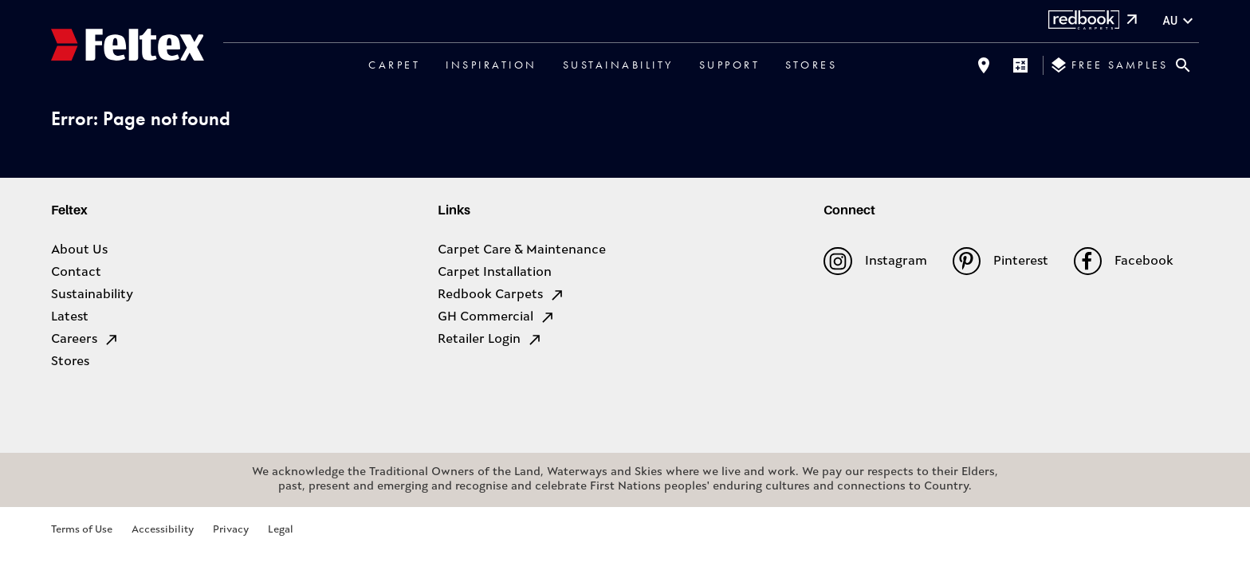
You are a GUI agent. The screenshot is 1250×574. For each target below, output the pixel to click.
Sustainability (618, 64)
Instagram (875, 261)
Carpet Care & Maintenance (522, 250)
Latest (69, 317)
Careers (85, 340)
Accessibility (163, 530)
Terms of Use (81, 530)
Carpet (394, 64)
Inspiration (491, 64)
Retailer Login (490, 340)
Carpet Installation (495, 272)
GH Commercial (497, 317)
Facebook (1123, 261)
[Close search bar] (1183, 65)
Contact (76, 272)
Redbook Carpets (501, 295)
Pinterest (1000, 261)
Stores (811, 64)
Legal (280, 530)
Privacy (231, 530)
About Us (79, 250)
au (1179, 21)
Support (730, 64)
